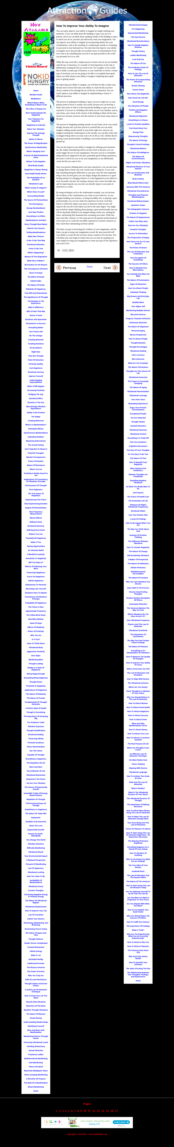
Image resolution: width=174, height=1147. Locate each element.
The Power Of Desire (138, 248)
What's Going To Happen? (36, 188)
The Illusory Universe (36, 967)
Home (90, 266)
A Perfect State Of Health (35, 708)
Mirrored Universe (138, 314)
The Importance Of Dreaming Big (36, 717)
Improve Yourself (36, 376)
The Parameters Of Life (138, 501)
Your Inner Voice (138, 400)
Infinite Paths (35, 281)
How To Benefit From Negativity (138, 463)
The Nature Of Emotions (138, 367)
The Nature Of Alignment (138, 327)
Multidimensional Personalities (138, 573)
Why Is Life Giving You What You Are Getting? (138, 860)
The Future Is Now (35, 607)
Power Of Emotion (35, 461)
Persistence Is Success (36, 323)
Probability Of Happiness (35, 603)
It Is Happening (138, 29)
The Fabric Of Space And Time (35, 934)
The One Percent (138, 37)
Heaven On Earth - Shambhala (35, 835)
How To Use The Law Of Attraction (138, 75)
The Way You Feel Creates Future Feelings (138, 642)
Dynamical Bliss (36, 398)
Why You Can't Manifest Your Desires (138, 583)
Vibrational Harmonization (138, 391)
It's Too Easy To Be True (138, 454)
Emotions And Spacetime (35, 319)
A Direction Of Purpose (36, 1079)
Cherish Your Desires (36, 228)
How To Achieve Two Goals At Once (138, 777)
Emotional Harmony (36, 526)
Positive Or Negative (138, 213)
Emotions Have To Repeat (36, 593)
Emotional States (138, 511)
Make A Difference (35, 307)
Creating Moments (36, 340)
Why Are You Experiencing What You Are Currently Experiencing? (138, 936)
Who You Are (35, 635)
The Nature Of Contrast (138, 578)
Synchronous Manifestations (36, 433)
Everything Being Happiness (36, 678)
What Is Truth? (138, 930)
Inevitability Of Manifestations (36, 881)
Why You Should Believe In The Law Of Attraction (138, 698)
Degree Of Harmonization (35, 508)
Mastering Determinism (36, 441)
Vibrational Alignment (138, 116)
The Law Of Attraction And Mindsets (138, 174)
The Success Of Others (138, 264)
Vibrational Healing (138, 351)
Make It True (36, 542)
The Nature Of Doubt (36, 285)
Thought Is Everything (36, 712)
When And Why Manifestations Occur (138, 725)
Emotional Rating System (138, 201)
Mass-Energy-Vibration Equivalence (35, 407)
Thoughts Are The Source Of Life (138, 372)
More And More (35, 767)
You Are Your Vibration (35, 783)
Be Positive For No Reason (36, 265)
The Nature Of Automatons (138, 280)
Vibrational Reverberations (138, 41)
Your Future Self (36, 332)
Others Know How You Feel (138, 669)
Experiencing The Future (36, 500)
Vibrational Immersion (138, 377)
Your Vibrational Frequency (138, 620)
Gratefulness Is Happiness (36, 809)
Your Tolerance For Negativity (36, 120)
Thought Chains (138, 51)
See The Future (35, 751)
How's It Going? (36, 273)
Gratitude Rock (138, 871)
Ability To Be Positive (36, 413)
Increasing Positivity (35, 390)
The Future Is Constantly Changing (138, 382)
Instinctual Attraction (138, 323)
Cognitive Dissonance (138, 446)
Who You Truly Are (36, 976)
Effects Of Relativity (36, 627)
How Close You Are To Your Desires (138, 243)
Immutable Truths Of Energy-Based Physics (36, 794)
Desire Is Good (36, 315)
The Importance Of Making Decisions (138, 806)
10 (84, 1110)
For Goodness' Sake (35, 722)
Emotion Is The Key (36, 402)
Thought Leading (36, 664)
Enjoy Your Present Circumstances (138, 409)
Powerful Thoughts (36, 453)
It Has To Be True (36, 249)
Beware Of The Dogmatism (36, 257)
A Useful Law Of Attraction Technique (36, 991)
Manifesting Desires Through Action (36, 1037)
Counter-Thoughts (36, 890)
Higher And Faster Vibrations (138, 163)
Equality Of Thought (35, 755)
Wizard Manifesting (36, 1087)
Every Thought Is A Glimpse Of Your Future (138, 692)
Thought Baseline (138, 343)
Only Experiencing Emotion (35, 504)
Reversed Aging (138, 331)
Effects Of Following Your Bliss (36, 567)
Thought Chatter (138, 422)
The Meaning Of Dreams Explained (138, 842)
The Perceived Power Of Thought (36, 804)
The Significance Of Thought (36, 297)
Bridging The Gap (35, 394)
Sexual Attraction (36, 1050)
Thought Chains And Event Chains (35, 985)
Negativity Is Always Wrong (35, 170)
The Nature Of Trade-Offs (35, 814)
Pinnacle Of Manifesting (36, 864)
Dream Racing (36, 1018)
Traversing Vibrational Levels (36, 1042)
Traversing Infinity (36, 739)
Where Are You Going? (138, 687)
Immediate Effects (35, 429)
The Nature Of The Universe (138, 881)
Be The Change (35, 336)
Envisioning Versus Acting (36, 929)
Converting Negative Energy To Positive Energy (36, 896)
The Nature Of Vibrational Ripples (36, 902)
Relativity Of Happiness (36, 289)
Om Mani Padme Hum (138, 760)
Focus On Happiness (36, 577)
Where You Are (36, 469)
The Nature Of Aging (138, 387)
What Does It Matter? (36, 261)
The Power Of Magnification (35, 143)
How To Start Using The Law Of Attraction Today (138, 887)
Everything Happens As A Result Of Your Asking (138, 848)
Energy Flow (138, 132)
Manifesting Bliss (36, 660)
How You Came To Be (36, 876)
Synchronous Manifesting (36, 147)
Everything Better (36, 328)
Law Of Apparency (36, 868)
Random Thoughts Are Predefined (138, 475)
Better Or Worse (36, 139)
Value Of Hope (36, 623)
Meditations (36, 99)
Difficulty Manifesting (36, 848)
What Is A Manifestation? (35, 425)
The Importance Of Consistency (138, 635)
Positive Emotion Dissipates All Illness (138, 599)
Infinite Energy (36, 951)
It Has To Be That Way (36, 240)
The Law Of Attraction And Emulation (138, 674)
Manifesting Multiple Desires (138, 310)
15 (107, 1110)
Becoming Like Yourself (36, 589)
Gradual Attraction (138, 426)
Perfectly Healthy (36, 364)
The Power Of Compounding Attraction (138, 81)
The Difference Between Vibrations (138, 542)
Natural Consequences (35, 457)
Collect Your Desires (35, 919)
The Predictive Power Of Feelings (138, 68)
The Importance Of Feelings (138, 926)
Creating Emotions (36, 344)
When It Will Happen (35, 386)
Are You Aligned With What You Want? (138, 905)
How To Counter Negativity (138, 547)
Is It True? (36, 639)
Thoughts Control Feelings (138, 144)
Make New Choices (36, 236)
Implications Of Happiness (36, 690)
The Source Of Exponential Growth (36, 788)
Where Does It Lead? (36, 192)
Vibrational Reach (35, 852)
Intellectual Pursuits (35, 963)
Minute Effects (36, 518)
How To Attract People (138, 339)
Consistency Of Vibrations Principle (36, 598)
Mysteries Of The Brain (36, 1006)
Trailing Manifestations (35, 232)
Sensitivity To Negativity (36, 558)
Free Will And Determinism (36, 293)
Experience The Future (35, 779)
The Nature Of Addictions (138, 564)
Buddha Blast (138, 302)
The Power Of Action (35, 971)
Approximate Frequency (36, 611)
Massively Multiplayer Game (36, 1071)
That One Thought (36, 356)
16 (111, 1110)
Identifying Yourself (36, 1026)
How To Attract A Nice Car (138, 942)
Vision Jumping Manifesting (36, 1075)
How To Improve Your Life (36, 911)
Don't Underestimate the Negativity (36, 114)
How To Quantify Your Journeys (138, 963)
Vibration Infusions (36, 844)
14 (102, 1110)
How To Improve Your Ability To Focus (138, 664)
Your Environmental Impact (35, 856)
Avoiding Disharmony (36, 1046)
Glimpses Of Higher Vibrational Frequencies (138, 506)
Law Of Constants (35, 915)
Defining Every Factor (36, 530)
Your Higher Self (138, 306)
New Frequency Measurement (35, 513)
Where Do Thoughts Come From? (138, 749)
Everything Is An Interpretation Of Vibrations (138, 652)
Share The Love (35, 826)
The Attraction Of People (138, 106)
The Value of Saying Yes (36, 109)
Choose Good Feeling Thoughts (138, 593)
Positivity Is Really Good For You (36, 474)
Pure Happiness (36, 490)
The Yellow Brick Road (35, 615)
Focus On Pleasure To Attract (138, 829)
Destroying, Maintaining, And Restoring (36, 924)
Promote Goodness (36, 743)
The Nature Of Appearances (138, 217)
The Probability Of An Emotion (36, 179)
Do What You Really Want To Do (138, 488)
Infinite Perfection (138, 568)
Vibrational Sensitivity (138, 630)
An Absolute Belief (36, 550)
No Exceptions (36, 348)
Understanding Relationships (36, 1022)
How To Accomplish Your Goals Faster (138, 911)
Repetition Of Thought (36, 799)
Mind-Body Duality (36, 166)
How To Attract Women (138, 703)
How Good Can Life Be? (138, 98)
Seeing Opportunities (36, 546)
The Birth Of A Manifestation (36, 1083)
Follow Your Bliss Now (138, 221)
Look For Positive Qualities (138, 124)
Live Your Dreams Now (138, 515)
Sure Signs (35, 656)
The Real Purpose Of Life (138, 744)
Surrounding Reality (35, 196)
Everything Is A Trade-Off (138, 438)
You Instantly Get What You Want (138, 275)
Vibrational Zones (35, 886)
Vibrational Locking (36, 872)
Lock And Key (138, 59)
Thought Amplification (36, 730)
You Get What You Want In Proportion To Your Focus (138, 899)
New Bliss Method (35, 619)
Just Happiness (35, 368)
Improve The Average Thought (36, 134)
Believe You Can (36, 534)
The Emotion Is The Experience (36, 302)
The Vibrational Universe (138, 683)
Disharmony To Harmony (35, 585)
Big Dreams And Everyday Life (138, 297)
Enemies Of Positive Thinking (138, 536)
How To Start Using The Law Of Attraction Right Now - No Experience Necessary (138, 835)
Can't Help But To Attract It (36, 449)
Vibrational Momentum (35, 775)
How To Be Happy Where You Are (138, 524)
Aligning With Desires (138, 768)
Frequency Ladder (35, 1054)
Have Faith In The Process (138, 588)
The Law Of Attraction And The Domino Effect (138, 876)
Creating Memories (36, 421)
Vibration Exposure (36, 726)
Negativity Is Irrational (36, 125)
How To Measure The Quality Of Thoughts (138, 658)
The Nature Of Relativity (36, 694)
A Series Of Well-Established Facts (36, 156)
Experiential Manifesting (138, 33)
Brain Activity (138, 179)
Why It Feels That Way (36, 311)
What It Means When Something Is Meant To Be (36, 104)
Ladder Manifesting (138, 55)
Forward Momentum (35, 947)
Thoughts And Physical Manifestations (138, 196)
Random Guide (36, 95)
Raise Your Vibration (35, 129)
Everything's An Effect (36, 216)
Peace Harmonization (36, 747)
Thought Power (35, 682)
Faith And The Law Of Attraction (138, 783)
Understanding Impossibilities (36, 381)
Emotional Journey (36, 372)
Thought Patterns (36, 939)
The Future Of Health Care (138, 497)
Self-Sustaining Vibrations (138, 555)
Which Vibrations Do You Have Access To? (138, 615)
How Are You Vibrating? (138, 225)
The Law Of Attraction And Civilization (138, 253)
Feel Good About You (138, 128)
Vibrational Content (138, 434)
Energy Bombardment (36, 208)
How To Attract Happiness (138, 711)
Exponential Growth (36, 830)
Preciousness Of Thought (36, 485)
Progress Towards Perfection (138, 319)
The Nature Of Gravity (36, 698)
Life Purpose (138, 493)
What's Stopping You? (36, 151)
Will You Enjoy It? (36, 562)
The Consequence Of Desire (36, 269)
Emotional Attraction (35, 244)
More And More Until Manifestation (35, 1031)
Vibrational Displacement (35, 907)
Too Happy (35, 417)
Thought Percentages (138, 347)
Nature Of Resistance (36, 465)
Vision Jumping (138, 764)
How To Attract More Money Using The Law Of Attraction (138, 812)
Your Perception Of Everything (138, 259)
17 (116, 1110)
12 (93, 1110)
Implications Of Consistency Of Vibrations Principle (36, 480)
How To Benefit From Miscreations (138, 269)
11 (89, 1110)
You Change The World (36, 840)
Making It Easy (36, 522)
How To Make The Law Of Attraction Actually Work (138, 818)
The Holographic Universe (138, 209)
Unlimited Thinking (138, 292)
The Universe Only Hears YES (138, 951)
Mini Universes (138, 359)
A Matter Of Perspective (138, 560)
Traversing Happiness (36, 573)
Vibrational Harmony (138, 430)
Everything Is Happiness (36, 759)
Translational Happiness (36, 538)
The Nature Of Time (138, 458)
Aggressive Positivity (36, 652)
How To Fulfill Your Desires (138, 922)
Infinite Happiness (36, 581)
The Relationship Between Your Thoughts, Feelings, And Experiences (138, 975)
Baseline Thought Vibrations (36, 1010)
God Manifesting (36, 1063)
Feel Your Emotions (138, 442)
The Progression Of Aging (138, 238)
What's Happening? (36, 253)
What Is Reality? (138, 788)
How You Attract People (138, 288)
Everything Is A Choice (138, 120)
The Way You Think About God (138, 530)
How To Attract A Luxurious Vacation (138, 739)
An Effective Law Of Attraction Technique (138, 755)
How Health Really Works (35, 174)
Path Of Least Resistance (35, 980)
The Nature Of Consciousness (138, 158)
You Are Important (138, 418)
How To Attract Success (138, 715)
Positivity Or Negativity (35, 686)
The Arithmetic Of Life (36, 771)
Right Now (35, 352)
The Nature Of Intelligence (138, 152)
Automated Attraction (138, 604)
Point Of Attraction (36, 360)
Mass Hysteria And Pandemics (138, 469)
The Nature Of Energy (138, 140)
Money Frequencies (138, 335)
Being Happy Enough (36, 674)
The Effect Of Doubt (36, 277)
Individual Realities (36, 437)
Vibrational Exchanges (138, 25)
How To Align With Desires (138, 679)
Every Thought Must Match (36, 224)
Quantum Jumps (138, 205)
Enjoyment (35, 818)
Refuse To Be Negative (35, 161)
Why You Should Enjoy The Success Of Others (138, 917)
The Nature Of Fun (138, 63)
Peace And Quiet (36, 1067)
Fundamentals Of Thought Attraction (36, 703)
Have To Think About (36, 643)
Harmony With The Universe (138, 187)
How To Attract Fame (138, 719)
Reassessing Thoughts (138, 136)
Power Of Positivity (36, 631)
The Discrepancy (36, 204)
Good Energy (138, 102)
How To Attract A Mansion (138, 946)
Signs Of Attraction (138, 284)
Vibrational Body (36, 647)
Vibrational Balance (138, 148)
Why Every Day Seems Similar (138, 957)
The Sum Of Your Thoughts (138, 450)
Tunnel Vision (138, 90)
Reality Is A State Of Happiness (36, 669)
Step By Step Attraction (36, 1002)
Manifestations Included (36, 220)
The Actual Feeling (36, 445)
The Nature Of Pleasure (138, 647)
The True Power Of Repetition (36, 495)
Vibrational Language (138, 772)
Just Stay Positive (35, 212)
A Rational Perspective (35, 860)
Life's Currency (138, 355)
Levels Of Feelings (138, 519)
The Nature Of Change (138, 551)
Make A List (36, 955)
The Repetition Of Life (36, 763)
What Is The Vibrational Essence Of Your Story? (138, 793)
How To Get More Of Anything (138, 854)
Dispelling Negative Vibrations (138, 482)
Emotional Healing (36, 735)
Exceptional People (138, 414)
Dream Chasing (138, 86)
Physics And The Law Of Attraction (138, 625)
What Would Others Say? (138, 183)
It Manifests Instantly (36, 554)
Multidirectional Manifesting (35, 1059)
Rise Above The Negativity (138, 94)
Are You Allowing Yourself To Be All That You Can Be (138, 893)
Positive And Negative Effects (138, 111)
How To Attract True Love (138, 734)
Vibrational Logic (36, 184)
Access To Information (138, 233)
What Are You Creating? (138, 363)
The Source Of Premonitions (36, 200)
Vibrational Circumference (138, 191)
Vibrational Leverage (138, 395)
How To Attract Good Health (138, 707)
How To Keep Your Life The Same (35, 997)
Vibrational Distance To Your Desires (138, 168)
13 (98, 1110)
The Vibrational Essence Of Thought (138, 799)
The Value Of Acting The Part (138, 969)
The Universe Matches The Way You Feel (138, 609)
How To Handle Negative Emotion (138, 46)
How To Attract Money (138, 730)
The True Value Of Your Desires (138, 866)
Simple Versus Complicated (35, 943)
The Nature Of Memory (35, 1014)
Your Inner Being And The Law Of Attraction (138, 824)
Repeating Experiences (138, 404)
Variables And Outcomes (36, 822)
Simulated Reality (36, 959)
